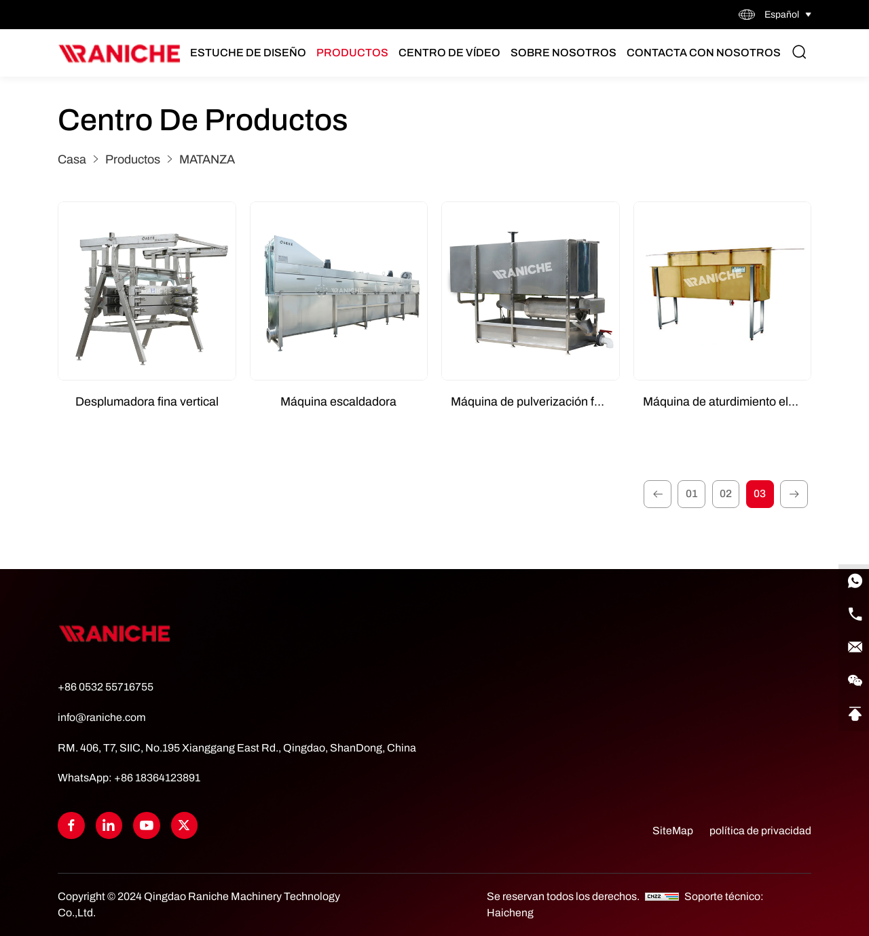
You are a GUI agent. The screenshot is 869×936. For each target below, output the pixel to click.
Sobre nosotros (566, 53)
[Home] (119, 54)
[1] (652, 495)
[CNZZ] (663, 896)
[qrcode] (852, 670)
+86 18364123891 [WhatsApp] (157, 778)
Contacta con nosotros (706, 53)
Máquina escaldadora (338, 401)
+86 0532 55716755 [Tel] (105, 688)
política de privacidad (760, 830)
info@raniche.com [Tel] (102, 718)
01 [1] (688, 495)
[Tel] (852, 602)
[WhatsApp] (852, 568)
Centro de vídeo (452, 53)
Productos (355, 53)
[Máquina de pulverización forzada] (530, 291)
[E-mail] (852, 636)
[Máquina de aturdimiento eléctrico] (722, 291)
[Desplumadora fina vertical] (147, 291)
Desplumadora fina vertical (147, 401)
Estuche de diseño (251, 53)
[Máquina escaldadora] (339, 291)
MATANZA (207, 159)
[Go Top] (852, 704)
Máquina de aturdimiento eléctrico (727, 401)
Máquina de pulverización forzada (535, 401)
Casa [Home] (72, 159)
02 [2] (723, 495)
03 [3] (758, 495)
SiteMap (672, 830)
